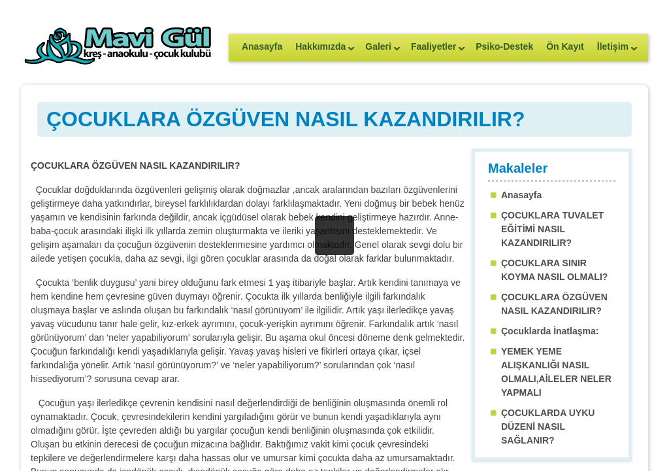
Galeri (379, 50)
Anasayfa (262, 46)
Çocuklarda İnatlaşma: (549, 331)
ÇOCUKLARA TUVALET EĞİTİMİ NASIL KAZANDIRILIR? (552, 229)
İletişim (614, 50)
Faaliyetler (434, 50)
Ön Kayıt (565, 46)
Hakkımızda (322, 50)
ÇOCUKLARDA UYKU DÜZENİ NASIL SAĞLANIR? (548, 426)
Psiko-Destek (504, 46)
